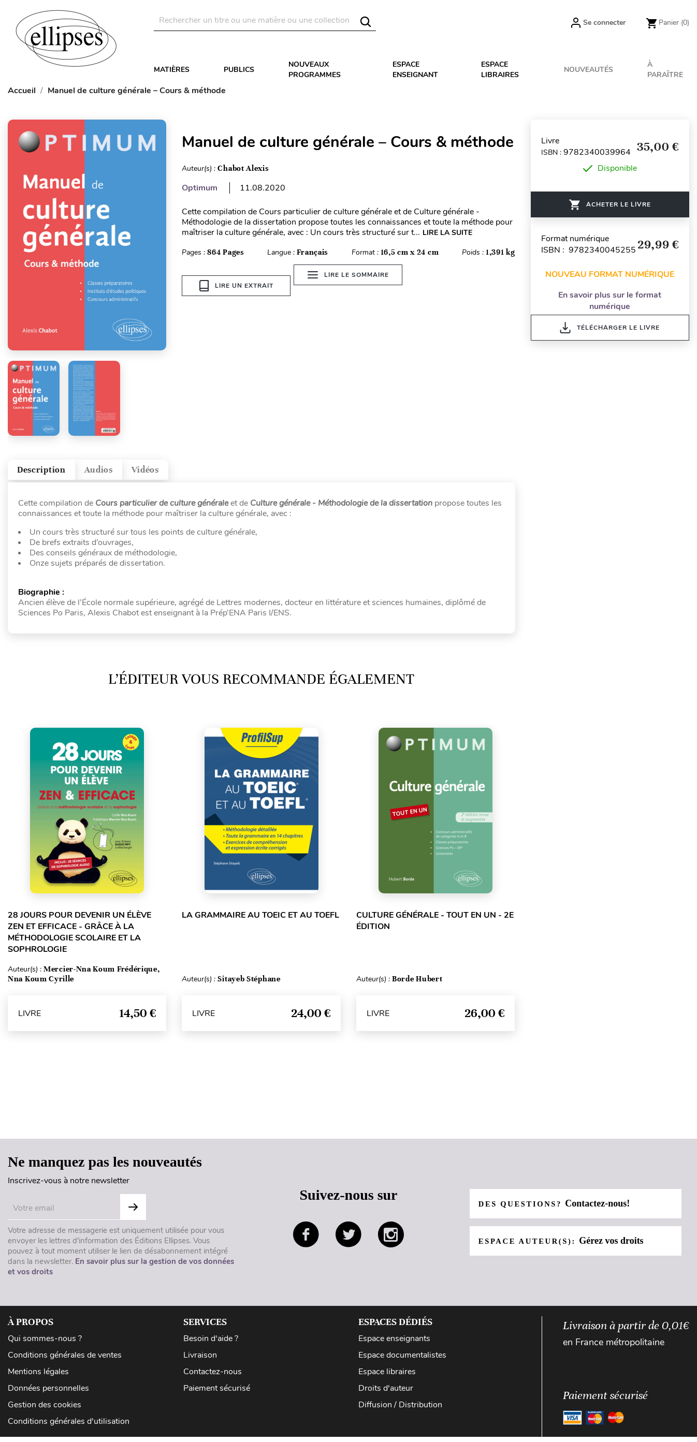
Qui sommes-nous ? (45, 1346)
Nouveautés (588, 70)
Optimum (199, 188)
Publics (239, 70)
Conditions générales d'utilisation (68, 1429)
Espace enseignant (415, 70)
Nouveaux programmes (314, 70)
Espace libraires (500, 70)
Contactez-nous (212, 1379)
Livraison (200, 1363)
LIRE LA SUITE (447, 233)
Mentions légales (38, 1379)
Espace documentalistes (402, 1363)
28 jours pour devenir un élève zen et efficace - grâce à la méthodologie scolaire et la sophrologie (79, 940)
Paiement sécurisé (216, 1396)
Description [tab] (53, 473)
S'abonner (133, 1215)
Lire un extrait (236, 285)
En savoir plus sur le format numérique (609, 300)
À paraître (665, 70)
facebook (306, 1242)
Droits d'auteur (385, 1396)
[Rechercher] (265, 20)
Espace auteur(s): (566, 1248)
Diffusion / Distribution (400, 1412)
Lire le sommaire (355, 286)
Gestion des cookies (44, 1412)
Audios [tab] (131, 473)
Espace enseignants (394, 1346)
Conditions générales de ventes (65, 1363)
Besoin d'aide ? (210, 1346)
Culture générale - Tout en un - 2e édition (435, 928)
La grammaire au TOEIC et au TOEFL (260, 923)
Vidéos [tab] (195, 473)
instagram (391, 1242)
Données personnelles (48, 1396)
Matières (172, 70)
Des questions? (559, 1211)
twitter (348, 1242)
